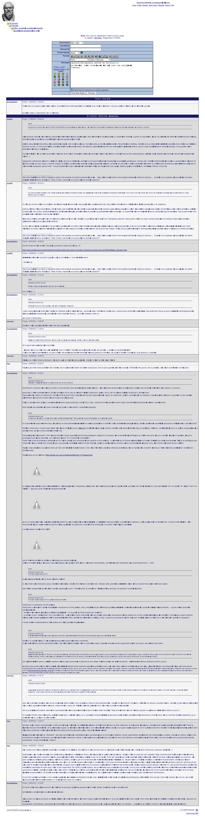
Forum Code (54, 69)
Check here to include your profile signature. (86, 95)
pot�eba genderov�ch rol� (28, 31)
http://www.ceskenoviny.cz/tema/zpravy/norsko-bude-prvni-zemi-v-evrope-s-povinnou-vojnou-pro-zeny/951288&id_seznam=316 (74, 255)
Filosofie (14, 26)
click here (98, 38)
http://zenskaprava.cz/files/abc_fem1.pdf (40, 675)
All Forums (13, 23)
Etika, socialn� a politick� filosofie (28, 28)
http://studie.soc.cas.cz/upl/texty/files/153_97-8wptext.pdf (69, 460)
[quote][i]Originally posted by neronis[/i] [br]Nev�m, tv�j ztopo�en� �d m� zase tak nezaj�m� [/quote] (111, 77)
